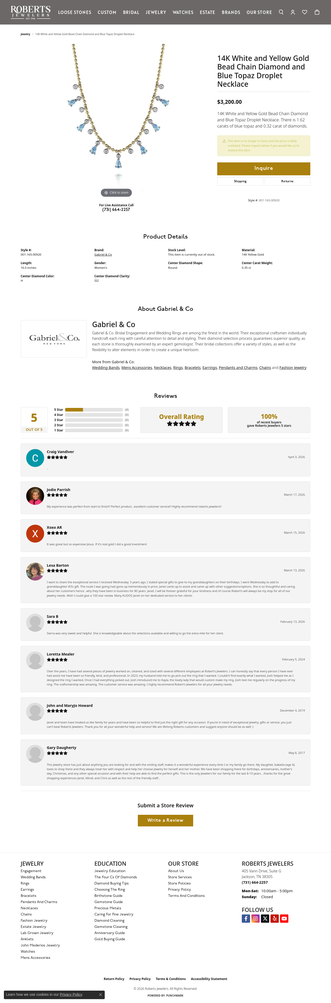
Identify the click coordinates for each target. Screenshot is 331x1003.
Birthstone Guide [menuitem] (108, 896)
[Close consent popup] (100, 994)
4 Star (58, 415)
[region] (116, 121)
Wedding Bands (105, 367)
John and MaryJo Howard (70, 705)
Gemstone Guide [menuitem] (108, 902)
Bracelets (193, 367)
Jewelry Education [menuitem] (109, 871)
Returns (287, 181)
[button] (281, 12)
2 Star (58, 425)
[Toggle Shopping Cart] (317, 12)
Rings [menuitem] (25, 884)
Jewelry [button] (156, 12)
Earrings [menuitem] (27, 890)
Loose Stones (74, 12)
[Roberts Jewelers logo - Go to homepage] (32, 12)
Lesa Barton (58, 565)
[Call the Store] (255, 882)
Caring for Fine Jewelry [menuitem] (113, 915)
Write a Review (165, 820)
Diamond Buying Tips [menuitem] (111, 884)
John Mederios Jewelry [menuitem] (40, 945)
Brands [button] (231, 12)
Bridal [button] (131, 12)
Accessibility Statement (209, 979)
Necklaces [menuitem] (29, 908)
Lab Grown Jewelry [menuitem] (37, 933)
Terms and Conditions (186, 896)
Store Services (180, 877)
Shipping (240, 181)
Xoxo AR (54, 527)
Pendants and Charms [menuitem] (39, 902)
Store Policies (179, 884)
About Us (176, 871)
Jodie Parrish (58, 489)
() (127, 409)
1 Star (58, 430)
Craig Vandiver (60, 451)
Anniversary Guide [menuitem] (109, 933)
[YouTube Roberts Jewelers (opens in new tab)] (284, 918)
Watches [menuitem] (28, 952)
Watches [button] (183, 12)
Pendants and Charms (238, 367)
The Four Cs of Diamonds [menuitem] (115, 877)
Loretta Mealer (60, 654)
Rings (178, 367)
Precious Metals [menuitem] (107, 908)
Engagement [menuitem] (31, 871)
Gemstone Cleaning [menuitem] (110, 927)
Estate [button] (207, 12)
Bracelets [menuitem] (28, 896)
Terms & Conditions (171, 979)
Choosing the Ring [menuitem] (109, 890)
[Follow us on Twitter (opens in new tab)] (265, 918)
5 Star (58, 409)
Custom (107, 12)
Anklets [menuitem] (27, 939)
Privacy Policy (179, 890)
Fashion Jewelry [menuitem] (34, 921)
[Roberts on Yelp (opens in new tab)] (274, 918)
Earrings (209, 367)
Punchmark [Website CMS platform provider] (175, 995)
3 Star (58, 420)
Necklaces (162, 367)
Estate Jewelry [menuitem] (33, 927)
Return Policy (114, 979)
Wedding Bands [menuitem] (33, 877)
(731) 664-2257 (116, 210)
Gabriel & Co (103, 254)
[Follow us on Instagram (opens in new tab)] (255, 918)
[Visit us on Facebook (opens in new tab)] (246, 918)
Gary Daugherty (61, 747)
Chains (265, 367)
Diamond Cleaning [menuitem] (109, 921)
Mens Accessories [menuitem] (35, 958)
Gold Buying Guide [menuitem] (109, 939)
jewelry (25, 34)
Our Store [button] (259, 12)
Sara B (52, 616)
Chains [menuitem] (26, 915)
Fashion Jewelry (293, 367)
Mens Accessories (136, 367)
